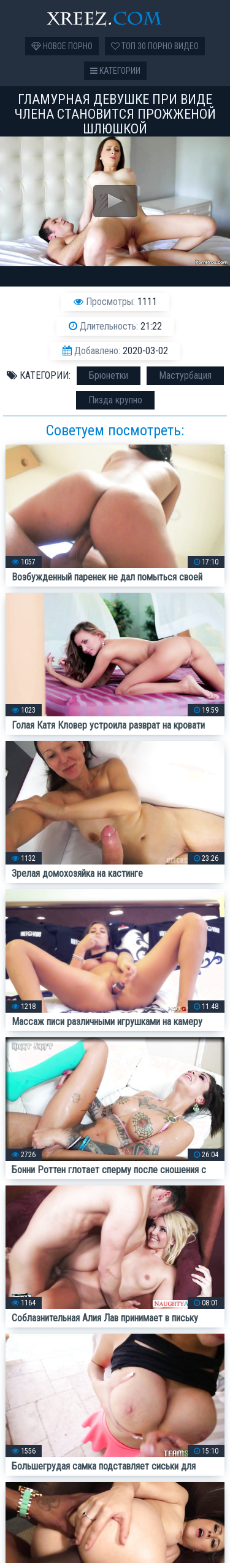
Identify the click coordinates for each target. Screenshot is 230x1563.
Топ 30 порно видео (155, 46)
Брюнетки (108, 375)
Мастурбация (185, 375)
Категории (115, 71)
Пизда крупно (115, 400)
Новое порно (62, 46)
